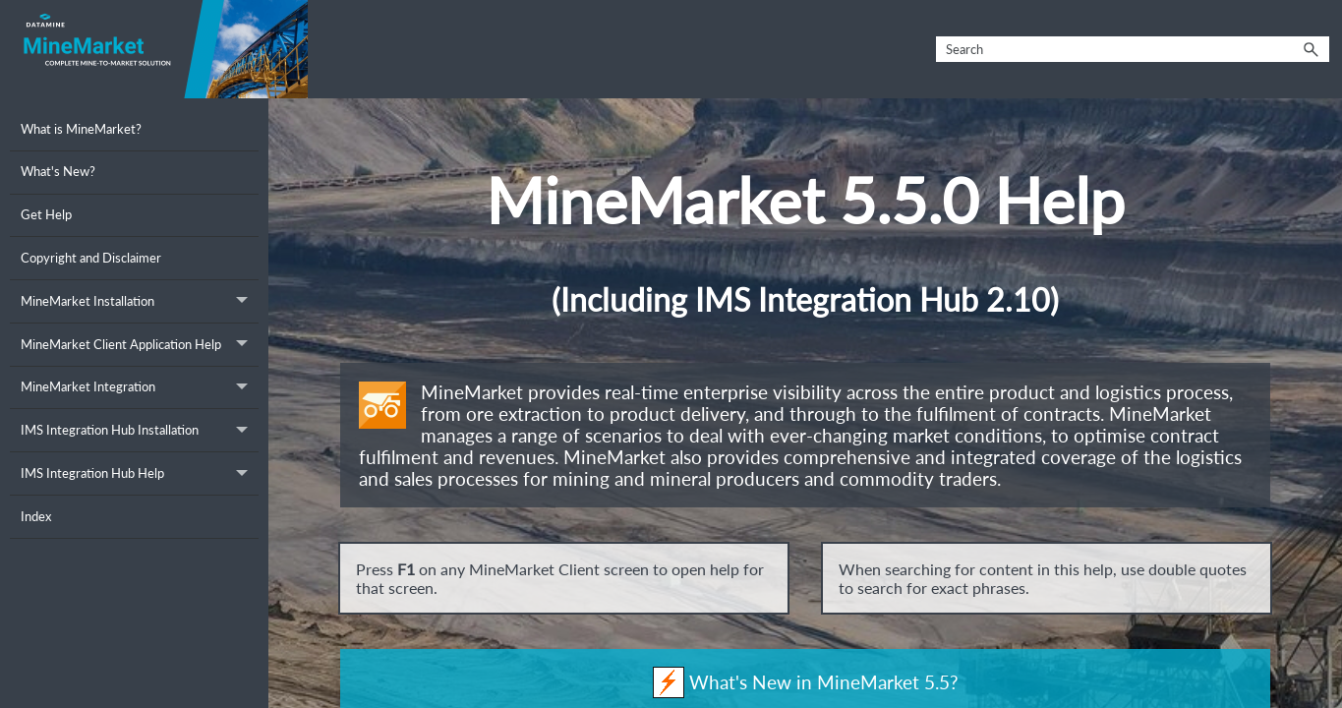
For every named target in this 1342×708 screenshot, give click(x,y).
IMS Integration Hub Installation (140, 430)
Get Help (46, 214)
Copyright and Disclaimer (91, 258)
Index (36, 516)
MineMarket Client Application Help (140, 345)
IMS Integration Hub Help (140, 473)
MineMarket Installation (140, 301)
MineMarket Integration (140, 388)
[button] (1311, 49)
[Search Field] (1132, 49)
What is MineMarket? (81, 129)
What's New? (58, 171)
